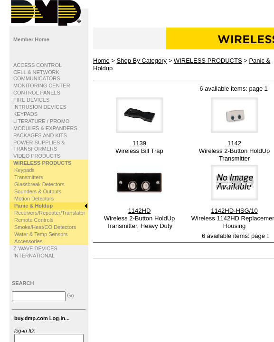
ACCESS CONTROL (37, 65)
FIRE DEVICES (31, 100)
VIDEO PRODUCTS (36, 156)
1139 (139, 143)
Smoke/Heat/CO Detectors (45, 227)
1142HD (139, 210)
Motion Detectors (34, 198)
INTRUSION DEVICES (39, 107)
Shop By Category (142, 60)
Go (70, 295)
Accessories (28, 241)
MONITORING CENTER (41, 85)
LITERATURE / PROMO (41, 121)
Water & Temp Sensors (41, 234)
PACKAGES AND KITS (40, 135)
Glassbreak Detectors (39, 184)
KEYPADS (25, 114)
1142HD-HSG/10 (234, 210)
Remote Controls (34, 220)
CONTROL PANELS (36, 92)
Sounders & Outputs (37, 191)
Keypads (24, 170)
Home (101, 60)
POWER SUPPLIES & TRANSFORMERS (39, 146)
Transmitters (28, 177)
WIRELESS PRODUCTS (42, 163)
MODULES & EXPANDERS (45, 128)
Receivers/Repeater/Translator (49, 213)
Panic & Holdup (33, 206)
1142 (234, 143)
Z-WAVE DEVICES (35, 248)
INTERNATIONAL (34, 255)
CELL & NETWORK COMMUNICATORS (36, 75)
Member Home (31, 39)
